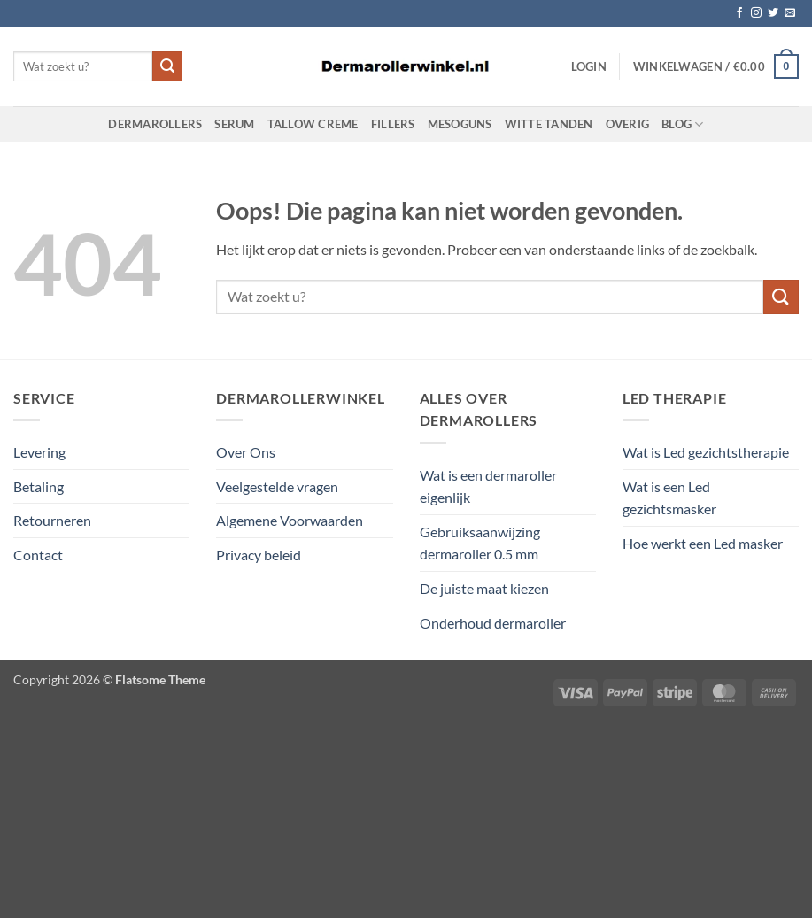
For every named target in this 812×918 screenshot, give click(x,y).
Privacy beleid (258, 554)
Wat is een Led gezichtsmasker (669, 498)
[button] (589, 66)
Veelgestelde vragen (277, 486)
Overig (628, 124)
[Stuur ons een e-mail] (790, 13)
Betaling (38, 486)
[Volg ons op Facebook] (739, 13)
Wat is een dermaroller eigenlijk (488, 486)
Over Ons (245, 452)
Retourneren (52, 520)
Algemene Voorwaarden (289, 520)
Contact (38, 554)
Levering (39, 452)
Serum (234, 124)
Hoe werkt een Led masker (703, 543)
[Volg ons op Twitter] (773, 13)
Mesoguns (460, 124)
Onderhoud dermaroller (493, 622)
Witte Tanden (549, 124)
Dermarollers (155, 124)
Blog (682, 124)
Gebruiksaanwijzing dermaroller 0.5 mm (480, 543)
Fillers (393, 124)
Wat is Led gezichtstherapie (706, 452)
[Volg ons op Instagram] (756, 13)
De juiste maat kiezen (484, 588)
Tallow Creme (313, 124)
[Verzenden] (167, 66)
